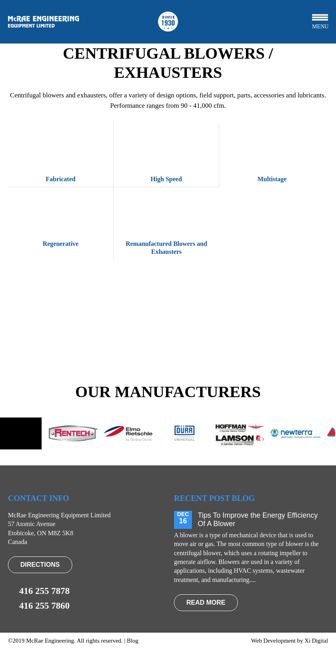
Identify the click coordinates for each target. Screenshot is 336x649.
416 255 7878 (39, 591)
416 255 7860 (39, 606)
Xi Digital (316, 640)
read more (205, 602)
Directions (40, 564)
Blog (132, 640)
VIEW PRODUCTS (168, 333)
